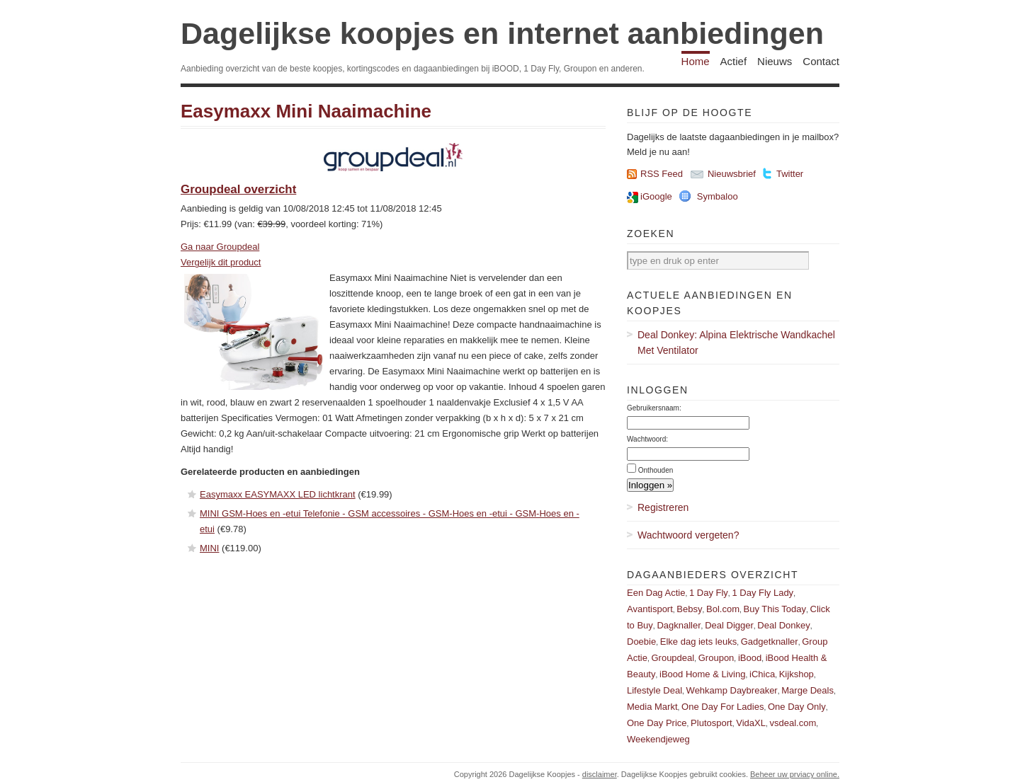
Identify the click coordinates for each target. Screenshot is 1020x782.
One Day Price (657, 723)
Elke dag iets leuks (698, 641)
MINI (209, 548)
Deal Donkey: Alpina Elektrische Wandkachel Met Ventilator (736, 342)
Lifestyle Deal (654, 690)
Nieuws (774, 61)
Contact (821, 61)
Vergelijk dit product (221, 262)
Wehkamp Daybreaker (732, 690)
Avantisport (650, 609)
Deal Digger (729, 625)
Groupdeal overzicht (238, 189)
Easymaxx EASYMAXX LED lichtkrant (278, 494)
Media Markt (652, 706)
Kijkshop (796, 674)
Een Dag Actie (656, 592)
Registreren (663, 507)
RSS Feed (661, 173)
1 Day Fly (708, 592)
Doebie (641, 641)
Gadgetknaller (769, 641)
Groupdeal (672, 657)
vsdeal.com (792, 723)
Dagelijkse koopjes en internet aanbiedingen (502, 33)
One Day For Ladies (722, 706)
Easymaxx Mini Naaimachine (306, 111)
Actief (733, 61)
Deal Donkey (783, 625)
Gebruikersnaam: (654, 408)
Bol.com (723, 609)
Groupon (716, 657)
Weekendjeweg (658, 739)
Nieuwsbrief (732, 173)
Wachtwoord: (647, 439)
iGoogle (656, 196)
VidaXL (751, 723)
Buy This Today (775, 609)
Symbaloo (717, 196)
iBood (749, 657)
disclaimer (599, 774)
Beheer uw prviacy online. (794, 774)
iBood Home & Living (702, 674)
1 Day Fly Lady (762, 592)
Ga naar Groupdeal (220, 246)
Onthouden (656, 470)
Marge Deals (807, 690)
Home (695, 61)
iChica (762, 674)
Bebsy (689, 609)
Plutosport (711, 723)
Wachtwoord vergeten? (688, 535)
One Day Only (797, 706)
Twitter (789, 173)
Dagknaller (679, 625)
